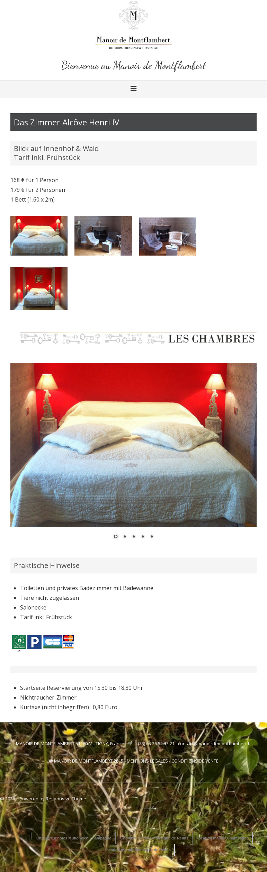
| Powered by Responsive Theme (51, 798)
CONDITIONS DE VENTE (195, 761)
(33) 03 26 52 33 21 (156, 743)
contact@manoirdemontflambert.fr (214, 743)
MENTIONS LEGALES (147, 761)
